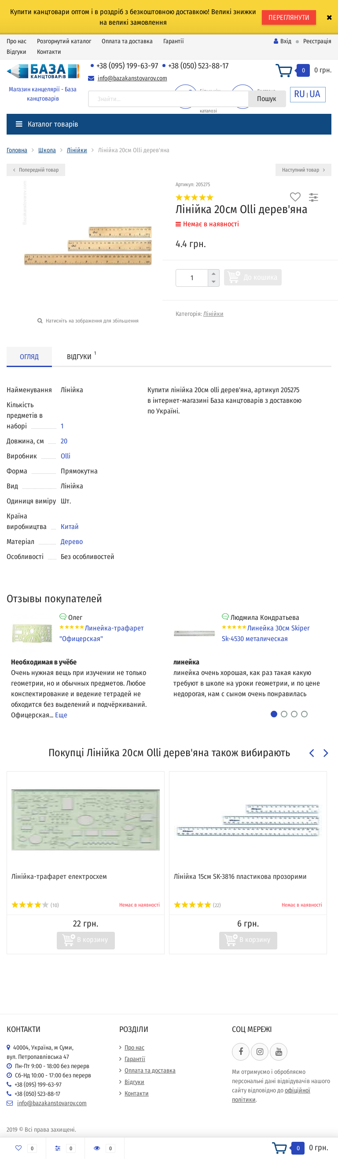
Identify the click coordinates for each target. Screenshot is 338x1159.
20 (64, 441)
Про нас (16, 41)
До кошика (260, 277)
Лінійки (77, 150)
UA (314, 94)
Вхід (282, 41)
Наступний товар (303, 170)
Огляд (29, 357)
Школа (47, 150)
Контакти (49, 52)
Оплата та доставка (127, 41)
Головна (17, 150)
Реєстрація (317, 41)
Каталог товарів (47, 124)
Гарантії (173, 41)
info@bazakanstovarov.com (132, 78)
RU (299, 94)
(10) (35, 905)
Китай (70, 526)
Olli (65, 456)
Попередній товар (36, 170)
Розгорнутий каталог (64, 41)
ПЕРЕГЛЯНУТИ (288, 17)
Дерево (72, 541)
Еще (61, 715)
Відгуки (16, 52)
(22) (197, 905)
